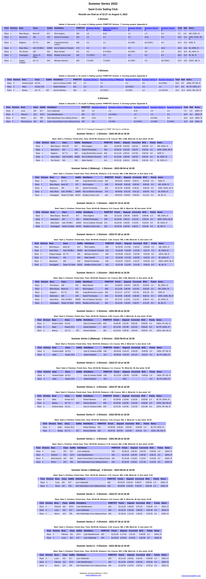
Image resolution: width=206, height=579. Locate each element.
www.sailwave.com (93, 575)
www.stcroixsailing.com (191, 576)
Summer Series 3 (132, 80)
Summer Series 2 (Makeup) (110, 29)
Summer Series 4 (149, 80)
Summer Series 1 (90, 80)
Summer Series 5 (166, 80)
